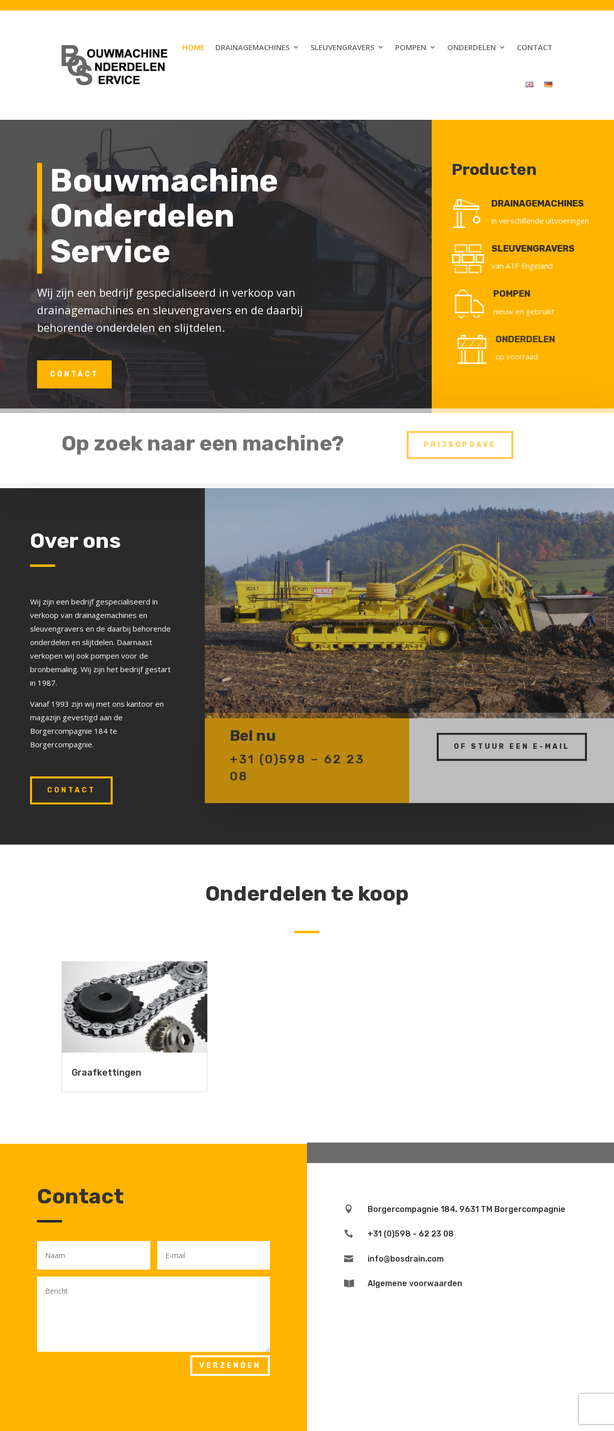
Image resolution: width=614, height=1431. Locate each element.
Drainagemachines (252, 47)
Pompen (410, 47)
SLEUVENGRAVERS (543, 248)
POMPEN (524, 293)
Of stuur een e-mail (512, 737)
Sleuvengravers (342, 47)
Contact (534, 47)
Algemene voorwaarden (415, 1283)
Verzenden (230, 1365)
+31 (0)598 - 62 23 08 (411, 1234)
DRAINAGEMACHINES (543, 203)
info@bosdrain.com (406, 1259)
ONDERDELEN (541, 339)
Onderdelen (471, 47)
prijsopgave (460, 436)
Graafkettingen (106, 1072)
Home (193, 47)
